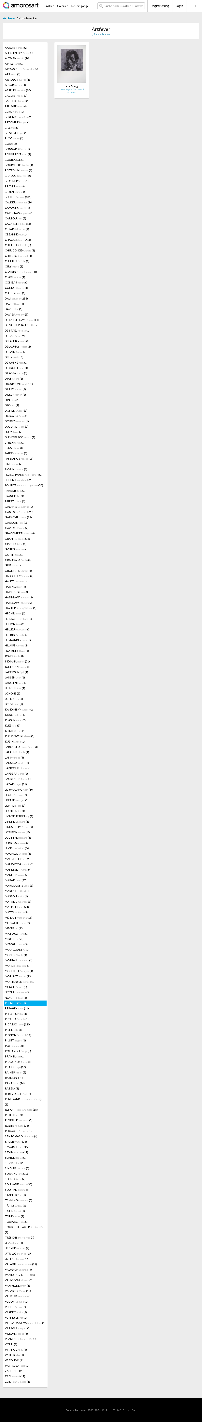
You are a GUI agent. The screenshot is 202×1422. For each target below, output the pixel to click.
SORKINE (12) (16, 1173)
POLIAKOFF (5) (18, 1051)
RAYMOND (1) (14, 1077)
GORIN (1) (14, 554)
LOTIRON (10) (17, 832)
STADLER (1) (15, 1195)
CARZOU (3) (15, 218)
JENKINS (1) (15, 688)
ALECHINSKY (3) (19, 53)
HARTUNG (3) (17, 592)
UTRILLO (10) (18, 1253)
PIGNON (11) (18, 1035)
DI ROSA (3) (16, 373)
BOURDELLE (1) (14, 159)
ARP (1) (12, 74)
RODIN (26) (17, 1125)
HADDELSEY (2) (19, 576)
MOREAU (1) (18, 960)
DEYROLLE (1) (16, 367)
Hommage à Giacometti (72, 89)
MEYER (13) (14, 928)
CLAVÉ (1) (15, 277)
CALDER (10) (19, 202)
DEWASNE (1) (16, 362)
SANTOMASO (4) (21, 1136)
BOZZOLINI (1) (18, 170)
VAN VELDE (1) (17, 1285)
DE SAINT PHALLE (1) (21, 325)
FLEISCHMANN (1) (23, 474)
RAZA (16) (15, 1083)
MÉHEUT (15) (18, 917)
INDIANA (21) (17, 661)
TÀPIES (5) (15, 1205)
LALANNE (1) (17, 752)
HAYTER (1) (20, 608)
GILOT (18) (17, 538)
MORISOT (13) (18, 976)
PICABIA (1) (17, 1019)
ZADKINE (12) (13, 1371)
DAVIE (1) (13, 309)
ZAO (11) (15, 1376)
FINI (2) (13, 464)
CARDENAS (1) (19, 213)
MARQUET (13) (18, 891)
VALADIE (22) (21, 1264)
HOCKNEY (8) (17, 650)
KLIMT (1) (15, 730)
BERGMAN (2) (18, 117)
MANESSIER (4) (18, 869)
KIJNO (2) (15, 714)
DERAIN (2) (15, 351)
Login (179, 6)
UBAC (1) (14, 1242)
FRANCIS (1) (15, 490)
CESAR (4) (17, 229)
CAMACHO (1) (17, 207)
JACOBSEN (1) (16, 672)
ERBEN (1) (14, 442)
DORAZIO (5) (16, 416)
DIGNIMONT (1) (19, 383)
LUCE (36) (17, 848)
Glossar (126, 1410)
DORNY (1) (17, 421)
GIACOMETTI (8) (20, 533)
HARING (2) (15, 586)
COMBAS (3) (16, 282)
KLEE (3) (12, 725)
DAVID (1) (14, 303)
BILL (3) (12, 127)
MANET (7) (16, 875)
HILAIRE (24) (17, 645)
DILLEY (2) (15, 389)
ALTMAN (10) (17, 58)
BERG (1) (14, 111)
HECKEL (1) (15, 613)
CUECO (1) (15, 293)
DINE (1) (12, 400)
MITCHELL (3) (16, 944)
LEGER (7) (16, 795)
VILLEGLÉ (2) (17, 1328)
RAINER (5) (15, 1072)
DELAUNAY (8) (17, 341)
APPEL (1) (14, 63)
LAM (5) (14, 757)
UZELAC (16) (17, 1258)
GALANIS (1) (19, 506)
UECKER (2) (17, 1248)
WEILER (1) (14, 1355)
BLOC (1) (14, 138)
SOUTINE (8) (17, 1189)
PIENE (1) (13, 1029)
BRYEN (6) (15, 191)
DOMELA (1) (16, 410)
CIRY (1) (14, 266)
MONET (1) (16, 955)
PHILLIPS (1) (16, 1013)
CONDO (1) (16, 287)
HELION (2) (14, 624)
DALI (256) (16, 298)
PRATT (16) (15, 1067)
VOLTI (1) (11, 1344)
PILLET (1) (15, 1040)
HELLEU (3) (17, 629)
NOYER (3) (17, 992)
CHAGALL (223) (18, 239)
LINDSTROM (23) (19, 827)
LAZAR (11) (16, 784)
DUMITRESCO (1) (20, 437)
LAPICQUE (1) (18, 768)
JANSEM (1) (15, 677)
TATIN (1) (15, 1211)
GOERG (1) (16, 549)
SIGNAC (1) (14, 1163)
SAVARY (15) (17, 1147)
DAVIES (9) (16, 314)
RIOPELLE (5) (18, 1120)
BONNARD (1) (17, 149)
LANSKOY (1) (17, 762)
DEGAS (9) (15, 335)
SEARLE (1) (15, 1157)
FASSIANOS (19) (19, 458)
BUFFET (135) (18, 197)
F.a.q (134, 1410)
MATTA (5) (16, 912)
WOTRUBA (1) (17, 1365)
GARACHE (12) (18, 517)
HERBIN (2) (16, 634)
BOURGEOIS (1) (19, 165)
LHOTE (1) (15, 811)
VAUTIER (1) (18, 1296)
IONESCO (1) (17, 666)
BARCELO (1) (17, 101)
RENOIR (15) (21, 1109)
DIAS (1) (14, 378)
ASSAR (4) (15, 85)
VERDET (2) (16, 1312)
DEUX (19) (14, 357)
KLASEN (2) (15, 720)
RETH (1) (14, 1115)
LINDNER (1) (17, 821)
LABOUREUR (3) (21, 746)
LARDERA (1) (16, 773)
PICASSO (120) (17, 1024)
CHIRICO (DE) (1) (20, 250)
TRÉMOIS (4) (19, 1237)
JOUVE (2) (14, 704)
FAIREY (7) (16, 453)
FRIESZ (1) (15, 501)
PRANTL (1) (14, 1056)
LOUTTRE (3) (18, 837)
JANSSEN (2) (16, 682)
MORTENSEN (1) (20, 981)
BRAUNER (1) (17, 181)
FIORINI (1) (16, 469)
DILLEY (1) (15, 394)
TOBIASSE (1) (16, 1221)
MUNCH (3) (16, 987)
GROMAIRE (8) (18, 570)
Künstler (48, 6)
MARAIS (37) (15, 880)
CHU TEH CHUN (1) (17, 261)
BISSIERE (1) (16, 133)
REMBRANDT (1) (23, 1101)
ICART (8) (14, 656)
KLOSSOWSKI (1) (19, 736)
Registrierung (160, 6)
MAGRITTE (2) (17, 859)
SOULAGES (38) (18, 1184)
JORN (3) (14, 698)
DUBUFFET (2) (16, 426)
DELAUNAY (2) (18, 346)
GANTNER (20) (19, 512)
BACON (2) (16, 95)
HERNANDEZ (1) (18, 640)
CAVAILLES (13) (18, 223)
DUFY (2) (13, 432)
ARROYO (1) (17, 79)
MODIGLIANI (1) (17, 949)
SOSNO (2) (15, 1179)
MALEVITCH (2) (19, 864)
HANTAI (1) (16, 581)
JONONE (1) (12, 693)
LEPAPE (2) (16, 800)
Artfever (9, 18)
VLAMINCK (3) (20, 1339)
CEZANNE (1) (16, 234)
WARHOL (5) (16, 1349)
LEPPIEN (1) (15, 805)
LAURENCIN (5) (18, 778)
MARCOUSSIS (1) (19, 885)
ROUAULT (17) (19, 1131)
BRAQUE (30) (18, 175)
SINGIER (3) (17, 1168)
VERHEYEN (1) (16, 1317)
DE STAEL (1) (17, 330)
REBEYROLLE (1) (18, 1093)
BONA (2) (11, 143)
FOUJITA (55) (24, 485)
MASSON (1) (16, 896)
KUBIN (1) (15, 741)
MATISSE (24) (17, 907)
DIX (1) (12, 405)
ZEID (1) (17, 1381)
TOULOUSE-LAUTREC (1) (24, 1229)
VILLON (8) (16, 1333)
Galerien (62, 6)
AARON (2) (16, 47)
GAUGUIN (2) (16, 522)
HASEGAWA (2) (19, 597)
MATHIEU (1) (18, 901)
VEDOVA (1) (16, 1301)
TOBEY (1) (14, 1216)
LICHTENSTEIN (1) (19, 816)
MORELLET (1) (19, 971)
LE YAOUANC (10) (19, 789)
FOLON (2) (18, 480)
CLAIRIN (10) (21, 271)
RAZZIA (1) (12, 1088)
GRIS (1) (13, 565)
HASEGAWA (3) (19, 602)
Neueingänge (80, 6)
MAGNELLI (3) (18, 853)
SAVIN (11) (16, 1152)
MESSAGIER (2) (17, 923)
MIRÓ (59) (14, 939)
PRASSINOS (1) (18, 1061)
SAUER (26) (16, 1141)
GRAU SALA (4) (18, 560)
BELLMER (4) (16, 106)
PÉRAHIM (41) (17, 1008)
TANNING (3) (18, 1200)
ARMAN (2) (21, 69)
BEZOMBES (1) (17, 122)
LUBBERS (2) (17, 843)
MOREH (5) (17, 965)
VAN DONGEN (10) (20, 1274)
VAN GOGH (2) (19, 1280)
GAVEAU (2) (16, 528)
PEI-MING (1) (15, 1003)
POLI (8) (14, 1045)
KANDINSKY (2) (19, 709)
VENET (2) (15, 1307)
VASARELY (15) (18, 1291)
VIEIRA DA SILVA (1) (25, 1323)
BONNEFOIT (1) (18, 154)
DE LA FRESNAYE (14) (22, 319)
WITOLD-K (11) (14, 1360)
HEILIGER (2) (18, 618)
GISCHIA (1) (15, 544)
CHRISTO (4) (18, 255)
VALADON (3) (18, 1269)
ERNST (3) (14, 448)
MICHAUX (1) (16, 933)
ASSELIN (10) (18, 90)
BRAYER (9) (15, 186)
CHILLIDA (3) (18, 245)
